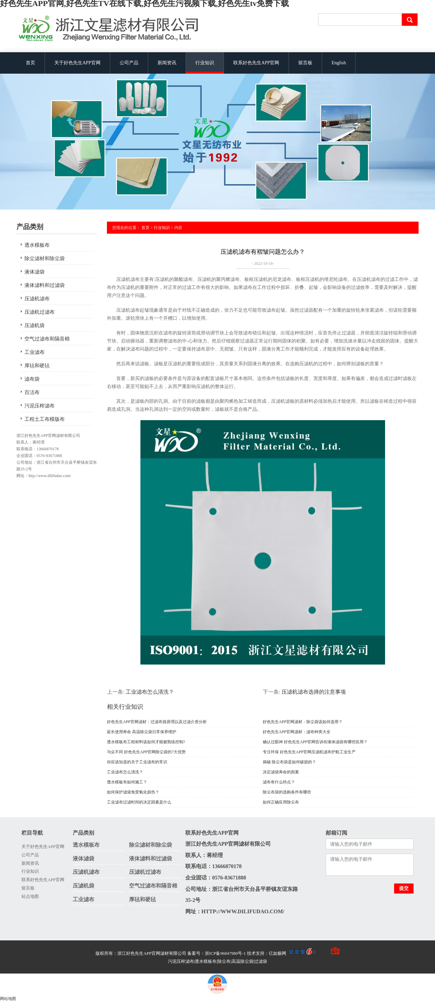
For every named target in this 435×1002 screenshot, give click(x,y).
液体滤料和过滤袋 (44, 285)
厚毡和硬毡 (37, 365)
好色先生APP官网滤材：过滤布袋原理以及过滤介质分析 (157, 721)
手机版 (322, 953)
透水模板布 (37, 245)
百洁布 (32, 392)
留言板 (305, 62)
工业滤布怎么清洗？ (125, 772)
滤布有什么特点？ (279, 782)
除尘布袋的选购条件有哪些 (287, 792)
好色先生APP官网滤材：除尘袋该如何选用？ (303, 721)
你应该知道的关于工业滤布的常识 (137, 762)
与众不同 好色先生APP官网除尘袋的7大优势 (146, 752)
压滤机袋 (34, 325)
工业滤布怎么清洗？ (150, 692)
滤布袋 (32, 379)
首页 (30, 62)
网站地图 (8, 998)
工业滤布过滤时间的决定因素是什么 (139, 802)
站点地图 (30, 896)
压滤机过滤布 (39, 312)
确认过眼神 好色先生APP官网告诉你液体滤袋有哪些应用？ (315, 742)
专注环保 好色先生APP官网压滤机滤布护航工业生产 (309, 752)
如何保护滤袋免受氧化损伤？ (133, 792)
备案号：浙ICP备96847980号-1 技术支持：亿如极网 (251, 953)
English (338, 62)
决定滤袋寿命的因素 (281, 772)
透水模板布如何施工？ (127, 782)
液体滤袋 (34, 272)
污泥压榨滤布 (39, 405)
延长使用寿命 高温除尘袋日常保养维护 (141, 731)
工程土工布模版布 (44, 419)
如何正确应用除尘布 (281, 802)
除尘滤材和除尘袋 (44, 258)
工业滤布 (34, 352)
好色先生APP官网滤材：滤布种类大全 (296, 731)
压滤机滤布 (37, 298)
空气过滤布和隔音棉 (47, 338)
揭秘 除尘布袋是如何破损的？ (289, 762)
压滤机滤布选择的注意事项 (314, 692)
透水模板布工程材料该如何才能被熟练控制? (146, 742)
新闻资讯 (167, 62)
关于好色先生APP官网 (77, 62)
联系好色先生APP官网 (256, 62)
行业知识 (204, 62)
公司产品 (129, 62)
